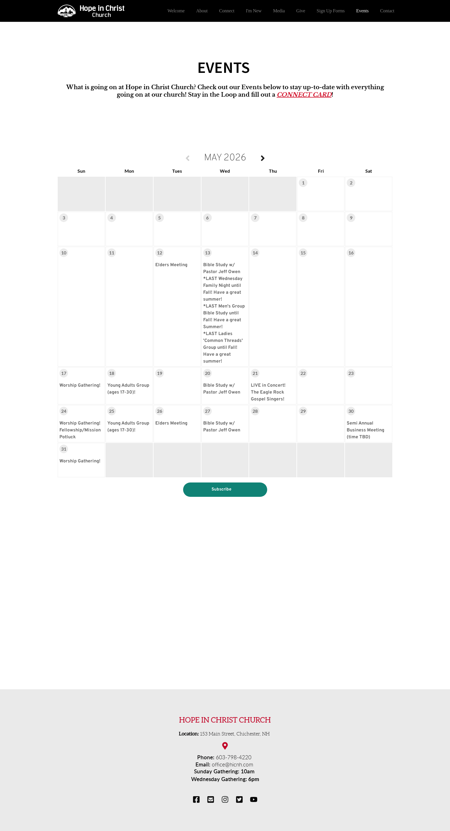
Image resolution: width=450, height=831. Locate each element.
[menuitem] (176, 11)
